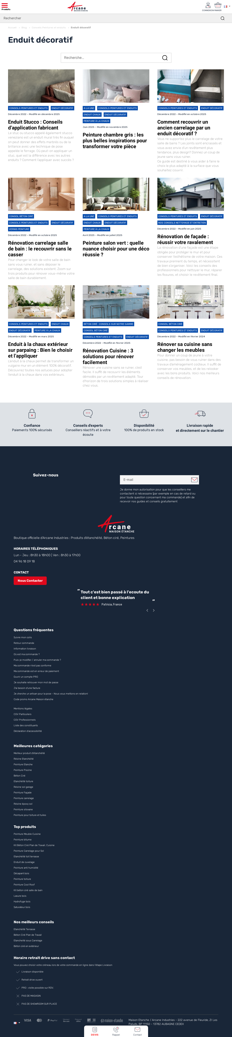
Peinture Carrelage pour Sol (29, 850)
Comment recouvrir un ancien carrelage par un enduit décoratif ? (183, 127)
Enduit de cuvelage (24, 861)
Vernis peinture (19, 228)
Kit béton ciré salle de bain (28, 889)
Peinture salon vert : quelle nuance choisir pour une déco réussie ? (116, 248)
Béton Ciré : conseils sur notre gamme (108, 323)
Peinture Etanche (23, 763)
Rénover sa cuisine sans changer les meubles (184, 346)
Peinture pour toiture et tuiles (30, 814)
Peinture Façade (23, 792)
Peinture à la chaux (96, 120)
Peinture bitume (23, 839)
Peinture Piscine (23, 769)
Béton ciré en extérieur (26, 945)
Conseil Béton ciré (21, 215)
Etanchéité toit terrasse (26, 855)
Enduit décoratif (62, 107)
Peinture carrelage (24, 797)
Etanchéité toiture (23, 780)
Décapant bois (22, 872)
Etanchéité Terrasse (24, 928)
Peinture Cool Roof (24, 884)
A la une (89, 107)
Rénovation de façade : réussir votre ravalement (185, 239)
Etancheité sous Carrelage (28, 940)
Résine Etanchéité (24, 758)
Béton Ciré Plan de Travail (28, 934)
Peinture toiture (22, 878)
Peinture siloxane (23, 808)
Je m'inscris (194, 479)
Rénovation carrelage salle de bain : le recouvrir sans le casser (40, 248)
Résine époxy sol (23, 803)
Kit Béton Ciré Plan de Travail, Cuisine (34, 844)
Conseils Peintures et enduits (28, 107)
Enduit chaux (92, 114)
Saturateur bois (22, 906)
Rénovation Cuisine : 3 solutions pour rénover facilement (108, 356)
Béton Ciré (19, 775)
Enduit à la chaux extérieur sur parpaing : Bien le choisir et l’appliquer (40, 349)
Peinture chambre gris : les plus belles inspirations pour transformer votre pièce (115, 140)
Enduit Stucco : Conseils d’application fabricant (35, 124)
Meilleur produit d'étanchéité (29, 752)
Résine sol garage (23, 786)
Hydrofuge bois (22, 901)
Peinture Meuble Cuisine (27, 833)
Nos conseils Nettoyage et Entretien (182, 222)
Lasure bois (20, 895)
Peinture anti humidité (26, 867)
